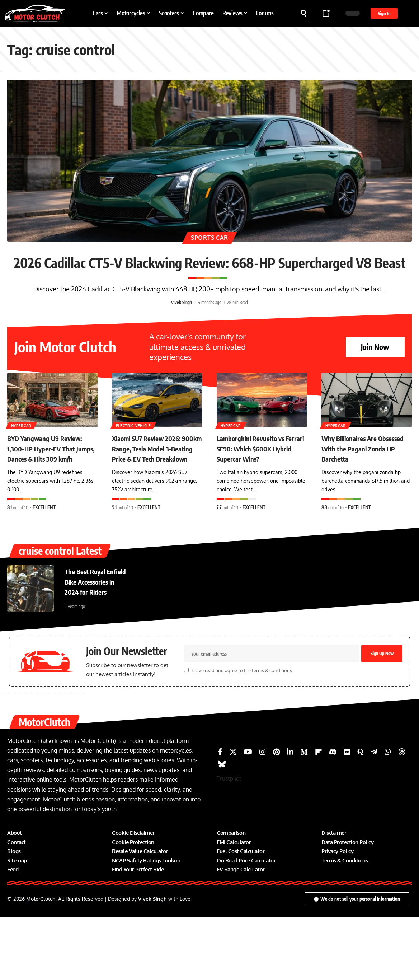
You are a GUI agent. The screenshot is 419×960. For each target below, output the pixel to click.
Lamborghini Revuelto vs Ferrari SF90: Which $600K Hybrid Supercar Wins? (261, 473)
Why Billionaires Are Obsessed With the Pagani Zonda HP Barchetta (365, 473)
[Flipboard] (318, 795)
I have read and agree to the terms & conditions (242, 713)
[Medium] (304, 795)
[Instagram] (263, 795)
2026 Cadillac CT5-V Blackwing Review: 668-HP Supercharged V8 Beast (209, 272)
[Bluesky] (222, 807)
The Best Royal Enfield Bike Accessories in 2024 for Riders (96, 620)
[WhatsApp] (388, 795)
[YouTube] (248, 795)
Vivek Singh (181, 327)
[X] (233, 795)
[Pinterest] (276, 795)
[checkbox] (186, 713)
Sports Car (209, 236)
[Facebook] (220, 795)
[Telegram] (374, 795)
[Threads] (401, 795)
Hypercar (21, 450)
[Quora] (361, 795)
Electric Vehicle (133, 450)
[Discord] (333, 795)
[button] (303, 13)
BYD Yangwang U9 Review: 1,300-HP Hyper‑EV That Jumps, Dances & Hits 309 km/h (52, 478)
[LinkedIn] (290, 795)
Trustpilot (229, 821)
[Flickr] (347, 795)
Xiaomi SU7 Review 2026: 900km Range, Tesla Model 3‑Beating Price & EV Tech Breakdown (157, 478)
